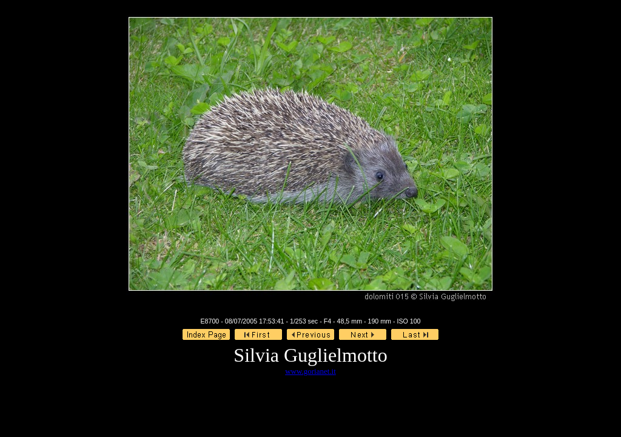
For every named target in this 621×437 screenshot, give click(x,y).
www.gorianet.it (310, 371)
